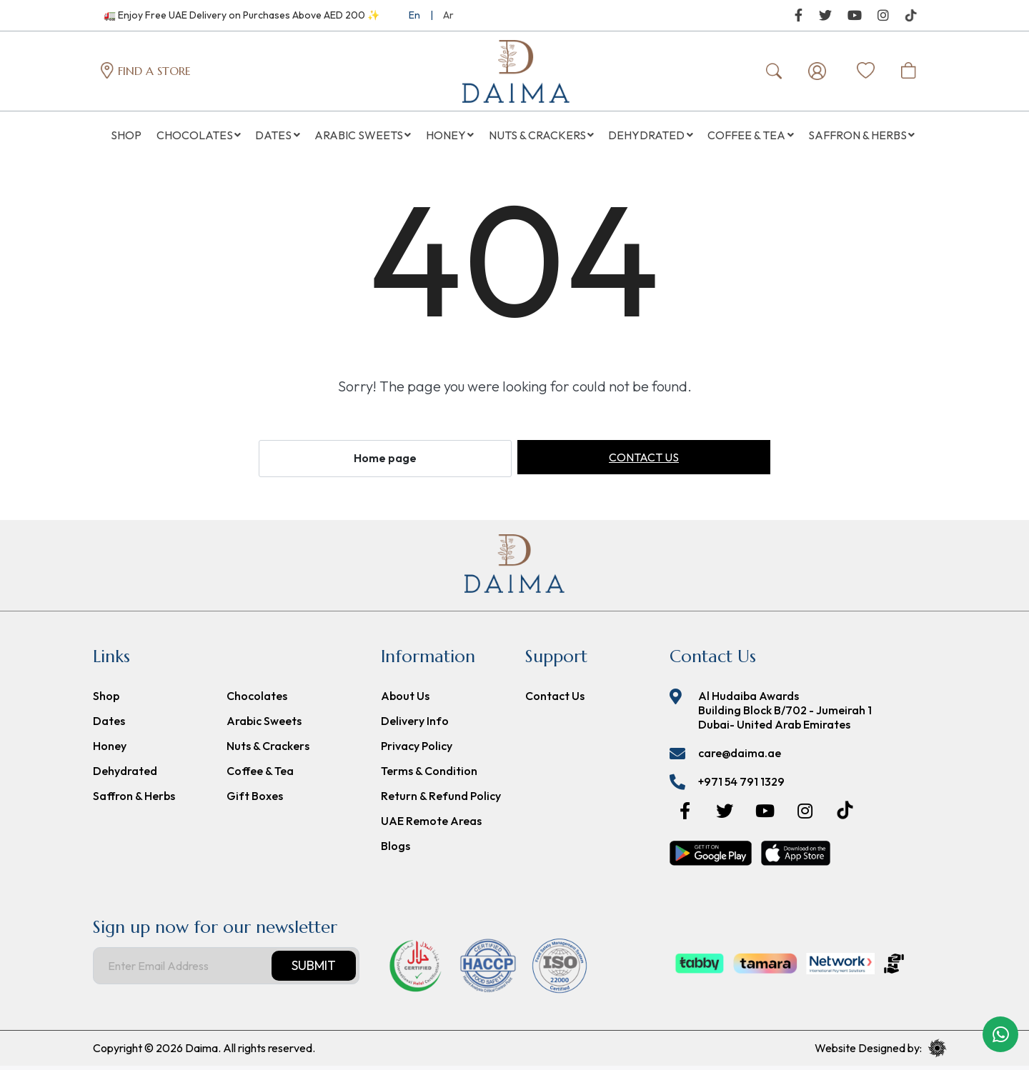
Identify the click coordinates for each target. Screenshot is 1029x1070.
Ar (448, 15)
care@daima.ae (739, 757)
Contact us (644, 462)
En (414, 15)
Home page (385, 463)
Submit (314, 969)
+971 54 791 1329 (741, 786)
